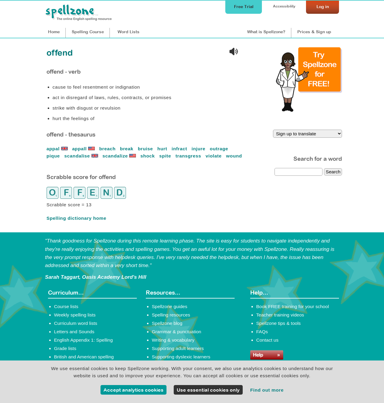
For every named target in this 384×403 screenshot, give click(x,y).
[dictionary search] (298, 172)
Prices (314, 31)
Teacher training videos (280, 314)
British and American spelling (84, 356)
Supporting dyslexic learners (181, 356)
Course (88, 31)
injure (199, 148)
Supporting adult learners (178, 348)
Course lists (66, 306)
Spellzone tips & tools (278, 323)
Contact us (267, 340)
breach (108, 148)
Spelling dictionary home (76, 218)
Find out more (267, 390)
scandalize (120, 155)
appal (57, 148)
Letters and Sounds (74, 331)
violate (214, 155)
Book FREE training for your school (292, 306)
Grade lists (65, 348)
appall (84, 148)
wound (234, 155)
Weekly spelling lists (75, 314)
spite (165, 155)
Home (54, 31)
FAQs (262, 331)
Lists (129, 31)
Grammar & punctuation (176, 331)
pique (53, 155)
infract (180, 148)
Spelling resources (171, 314)
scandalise (81, 155)
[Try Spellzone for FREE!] (309, 110)
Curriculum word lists (75, 323)
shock (148, 155)
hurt (163, 148)
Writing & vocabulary (173, 340)
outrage (220, 148)
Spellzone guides (169, 306)
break (127, 148)
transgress (189, 155)
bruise (146, 148)
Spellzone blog (167, 323)
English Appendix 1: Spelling (83, 340)
